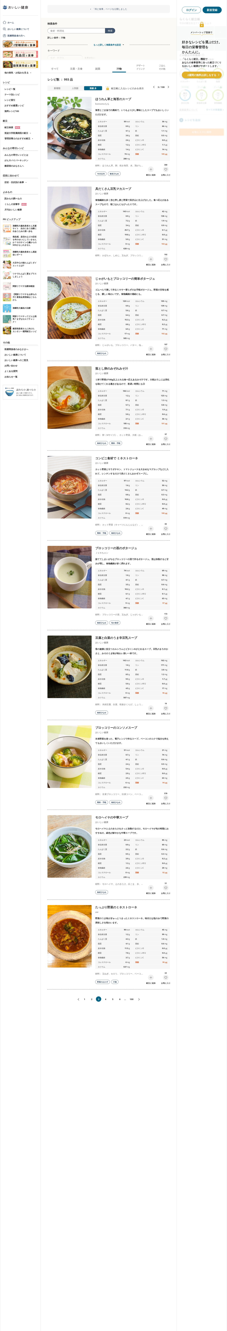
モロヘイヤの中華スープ (111, 817)
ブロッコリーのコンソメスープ (116, 728)
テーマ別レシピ (12, 94)
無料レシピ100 (11, 111)
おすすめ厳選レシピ (14, 105)
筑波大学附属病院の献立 (16, 132)
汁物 (115, 982)
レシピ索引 (9, 99)
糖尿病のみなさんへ (14, 165)
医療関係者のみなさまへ (16, 349)
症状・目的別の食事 (14, 182)
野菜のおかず (102, 982)
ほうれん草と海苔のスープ (113, 99)
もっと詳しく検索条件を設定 (107, 44)
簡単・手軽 (115, 443)
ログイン (191, 10)
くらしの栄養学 (15, 204)
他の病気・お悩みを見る (16, 72)
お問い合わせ (10, 365)
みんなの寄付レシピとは (16, 154)
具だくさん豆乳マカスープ (113, 189)
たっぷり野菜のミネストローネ (116, 907)
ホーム (10, 22)
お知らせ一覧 (10, 376)
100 (131, 999)
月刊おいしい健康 (13, 209)
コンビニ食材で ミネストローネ (116, 458)
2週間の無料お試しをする (201, 75)
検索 (110, 30)
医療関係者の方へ (16, 35)
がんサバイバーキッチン (16, 160)
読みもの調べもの (13, 198)
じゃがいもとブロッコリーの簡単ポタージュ (125, 279)
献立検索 (12, 127)
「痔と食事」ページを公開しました (110, 9)
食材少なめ (114, 173)
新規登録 (212, 10)
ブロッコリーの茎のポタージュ (116, 548)
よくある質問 (10, 371)
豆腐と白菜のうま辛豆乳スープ (116, 638)
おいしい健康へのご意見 (16, 360)
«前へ (77, 999)
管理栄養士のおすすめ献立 (17, 138)
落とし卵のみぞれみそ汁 (111, 368)
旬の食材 (114, 622)
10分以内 (101, 173)
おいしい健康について (18, 29)
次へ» (140, 999)
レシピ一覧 (9, 89)
